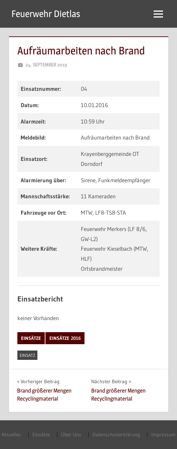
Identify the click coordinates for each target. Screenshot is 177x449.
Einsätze (31, 338)
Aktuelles (11, 434)
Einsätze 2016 (65, 338)
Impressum (163, 434)
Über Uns (71, 434)
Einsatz (27, 355)
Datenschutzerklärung (116, 434)
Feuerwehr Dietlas (45, 13)
